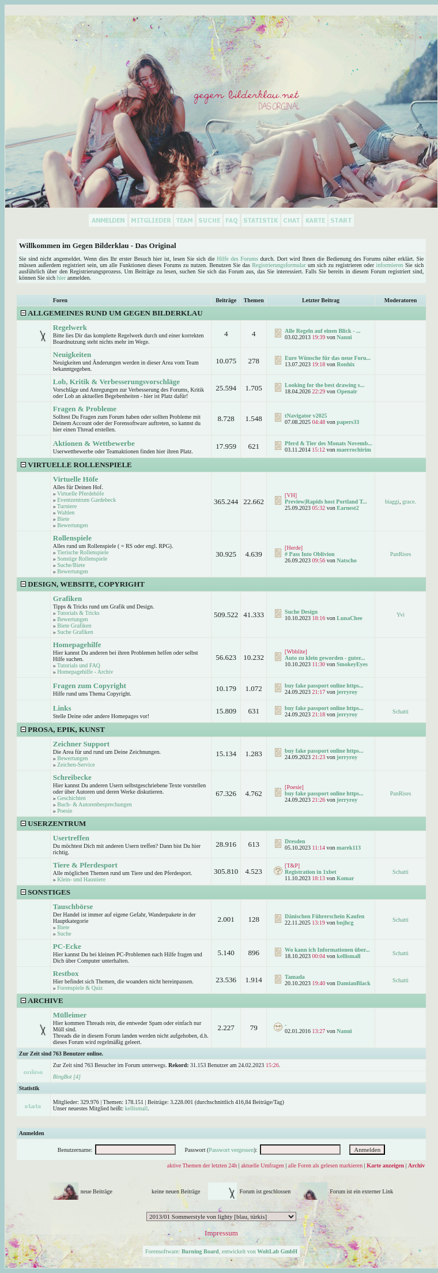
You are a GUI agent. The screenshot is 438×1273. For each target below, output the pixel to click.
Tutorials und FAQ (78, 665)
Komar (345, 878)
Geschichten (71, 798)
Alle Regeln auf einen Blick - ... (322, 331)
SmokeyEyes (352, 664)
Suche (64, 933)
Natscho (346, 560)
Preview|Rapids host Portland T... (326, 501)
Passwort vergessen (231, 1150)
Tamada (295, 977)
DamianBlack (353, 983)
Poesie (64, 811)
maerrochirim (354, 449)
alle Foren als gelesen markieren (325, 1165)
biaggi (392, 501)
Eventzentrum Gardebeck (86, 500)
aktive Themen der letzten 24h (202, 1165)
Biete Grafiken (74, 625)
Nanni (344, 337)
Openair (347, 391)
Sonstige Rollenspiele (82, 558)
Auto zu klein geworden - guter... (325, 658)
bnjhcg (345, 922)
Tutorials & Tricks (78, 613)
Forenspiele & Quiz (80, 988)
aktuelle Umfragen (262, 1165)
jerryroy (347, 692)
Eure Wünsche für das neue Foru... (328, 358)
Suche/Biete (71, 565)
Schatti (400, 711)
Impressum (221, 1233)
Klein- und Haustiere (81, 879)
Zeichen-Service (76, 764)
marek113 (349, 847)
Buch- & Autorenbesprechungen (94, 804)
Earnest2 (347, 508)
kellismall (348, 956)
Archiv (416, 1165)
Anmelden (31, 1133)
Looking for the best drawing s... (324, 385)
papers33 (348, 422)
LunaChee (349, 618)
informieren (389, 265)
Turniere (67, 506)
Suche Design (301, 612)
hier (61, 278)
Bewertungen (72, 525)
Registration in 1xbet (310, 872)
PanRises (400, 554)
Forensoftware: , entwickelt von (221, 1251)
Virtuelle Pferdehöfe (80, 493)
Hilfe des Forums (237, 259)
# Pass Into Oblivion (309, 554)
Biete (63, 519)
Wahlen (65, 512)
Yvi (401, 614)
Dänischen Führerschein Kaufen (324, 916)
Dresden (295, 841)
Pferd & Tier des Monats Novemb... (328, 443)
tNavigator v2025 (306, 415)
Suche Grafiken (75, 632)
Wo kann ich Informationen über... (327, 950)
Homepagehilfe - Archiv (85, 672)
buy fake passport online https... (324, 685)
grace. (409, 501)
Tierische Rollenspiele (82, 552)
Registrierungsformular (278, 265)
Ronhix (345, 364)
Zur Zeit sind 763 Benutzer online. (61, 1053)
